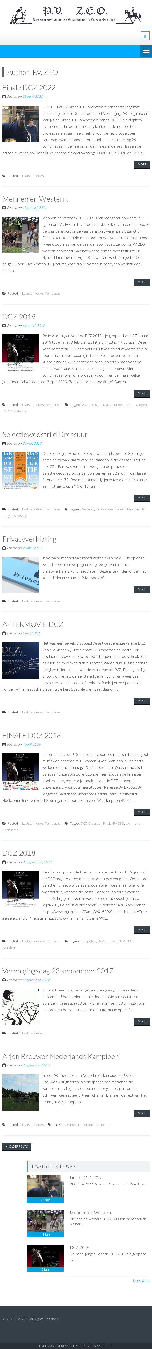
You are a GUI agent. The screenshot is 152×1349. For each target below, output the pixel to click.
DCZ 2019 (18, 315)
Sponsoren (10, 828)
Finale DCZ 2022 (29, 87)
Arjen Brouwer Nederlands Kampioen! (61, 1053)
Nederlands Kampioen (94, 1122)
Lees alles (141, 1278)
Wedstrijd (20, 515)
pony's (7, 515)
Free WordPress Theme (60, 1343)
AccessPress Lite (98, 1343)
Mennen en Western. (35, 198)
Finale (107, 822)
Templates (52, 293)
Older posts (18, 1144)
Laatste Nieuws (33, 175)
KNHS (107, 404)
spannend (133, 822)
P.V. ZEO (126, 939)
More (142, 164)
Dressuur (95, 404)
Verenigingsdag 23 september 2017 (57, 968)
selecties (21, 410)
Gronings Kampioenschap (114, 508)
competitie (88, 939)
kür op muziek (123, 404)
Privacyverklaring (29, 537)
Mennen (70, 1122)
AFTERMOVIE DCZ (33, 622)
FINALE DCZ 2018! (32, 733)
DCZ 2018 (18, 851)
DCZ (84, 404)
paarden (141, 404)
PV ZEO (7, 410)
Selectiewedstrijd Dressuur (45, 433)
